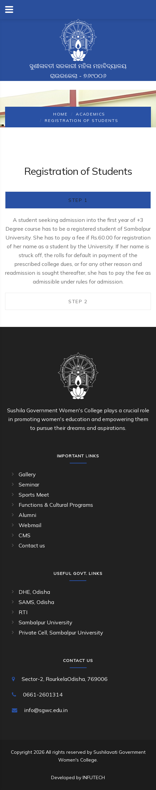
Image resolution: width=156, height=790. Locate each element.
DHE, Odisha (34, 591)
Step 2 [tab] (78, 301)
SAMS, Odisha (36, 602)
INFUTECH (94, 777)
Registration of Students (81, 120)
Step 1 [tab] (78, 200)
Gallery (27, 474)
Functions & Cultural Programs (56, 504)
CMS (24, 535)
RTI (23, 612)
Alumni (27, 515)
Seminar (29, 484)
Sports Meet (34, 494)
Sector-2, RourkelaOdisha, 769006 (65, 678)
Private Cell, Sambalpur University (61, 632)
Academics (90, 114)
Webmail (30, 525)
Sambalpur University (45, 622)
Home (60, 114)
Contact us (32, 545)
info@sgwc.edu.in (46, 710)
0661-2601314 (43, 694)
